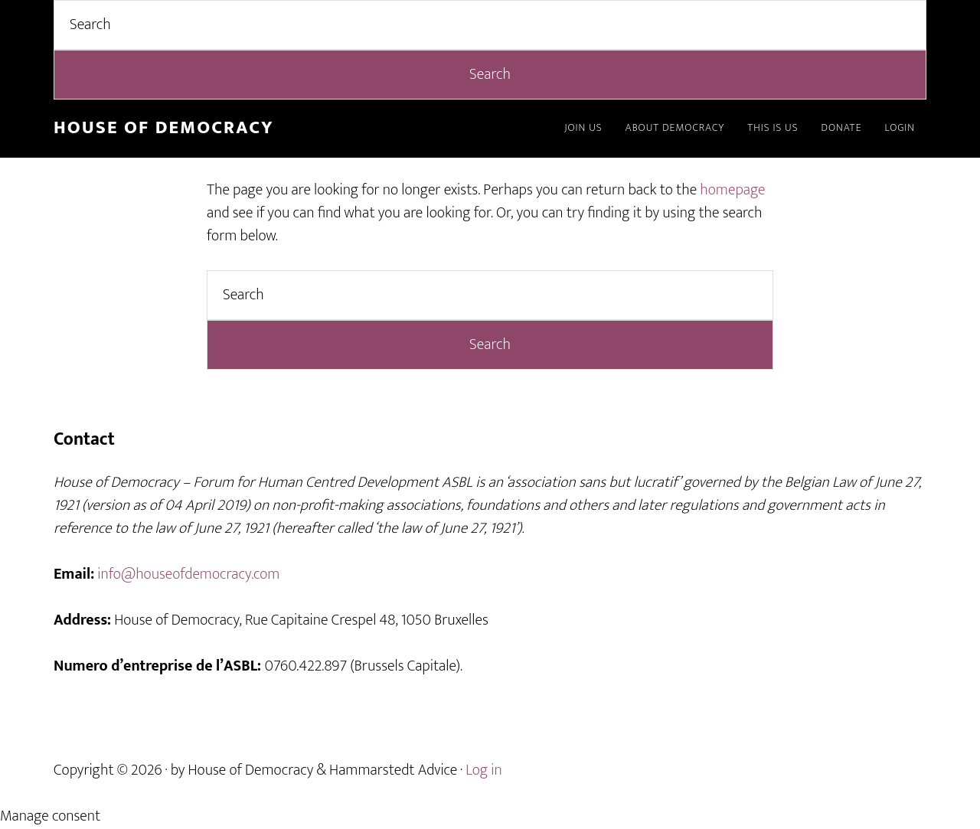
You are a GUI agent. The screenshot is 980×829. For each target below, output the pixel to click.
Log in (483, 770)
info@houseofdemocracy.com (188, 574)
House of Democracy (164, 128)
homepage (732, 190)
